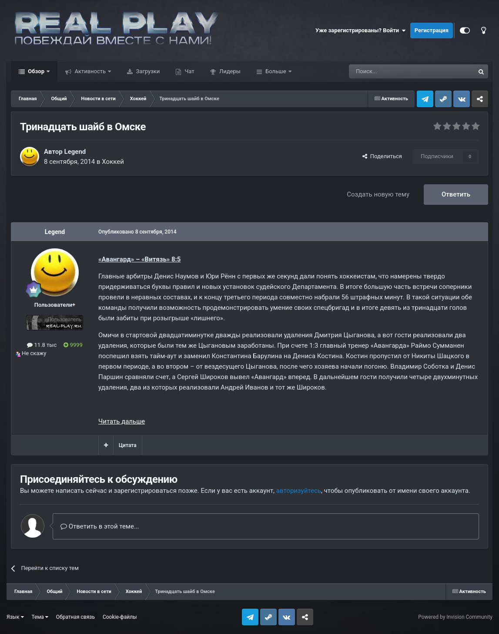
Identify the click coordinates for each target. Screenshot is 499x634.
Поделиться (382, 156)
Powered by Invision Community (455, 617)
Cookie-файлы (120, 617)
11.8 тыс (42, 345)
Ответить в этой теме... (99, 526)
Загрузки (147, 71)
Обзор (36, 71)
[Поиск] (392, 71)
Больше (276, 71)
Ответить (456, 194)
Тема (40, 617)
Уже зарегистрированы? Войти (360, 30)
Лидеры (229, 71)
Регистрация (432, 30)
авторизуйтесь (298, 491)
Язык (15, 617)
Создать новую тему (378, 194)
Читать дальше (121, 421)
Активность (90, 71)
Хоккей (113, 162)
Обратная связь (75, 617)
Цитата (128, 445)
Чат (188, 71)
